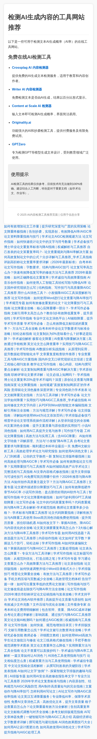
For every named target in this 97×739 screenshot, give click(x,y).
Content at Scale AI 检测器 (31, 106)
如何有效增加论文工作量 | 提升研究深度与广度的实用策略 (45, 226)
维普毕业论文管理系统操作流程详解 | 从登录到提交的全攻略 (47, 420)
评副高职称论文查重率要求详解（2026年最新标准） (41, 262)
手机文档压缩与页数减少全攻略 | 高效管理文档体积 (44, 579)
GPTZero (19, 144)
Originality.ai (21, 122)
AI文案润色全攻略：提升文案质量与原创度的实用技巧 (42, 425)
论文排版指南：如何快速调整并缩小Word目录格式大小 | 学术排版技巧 (47, 568)
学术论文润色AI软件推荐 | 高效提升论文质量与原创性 (46, 599)
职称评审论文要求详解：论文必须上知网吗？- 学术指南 (50, 374)
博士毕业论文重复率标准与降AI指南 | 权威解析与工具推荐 (45, 247)
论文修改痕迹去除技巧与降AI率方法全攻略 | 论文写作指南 (45, 589)
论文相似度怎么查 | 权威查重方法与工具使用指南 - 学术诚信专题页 (48, 661)
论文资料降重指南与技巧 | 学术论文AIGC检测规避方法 (42, 236)
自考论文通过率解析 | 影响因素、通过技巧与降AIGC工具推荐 (47, 614)
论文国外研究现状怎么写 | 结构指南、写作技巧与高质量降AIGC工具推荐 (47, 288)
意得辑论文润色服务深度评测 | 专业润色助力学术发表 (49, 390)
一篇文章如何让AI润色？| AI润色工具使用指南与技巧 (48, 655)
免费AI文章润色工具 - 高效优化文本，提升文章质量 (47, 701)
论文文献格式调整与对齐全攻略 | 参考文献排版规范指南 (43, 712)
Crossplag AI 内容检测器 (30, 67)
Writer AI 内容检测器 (27, 89)
